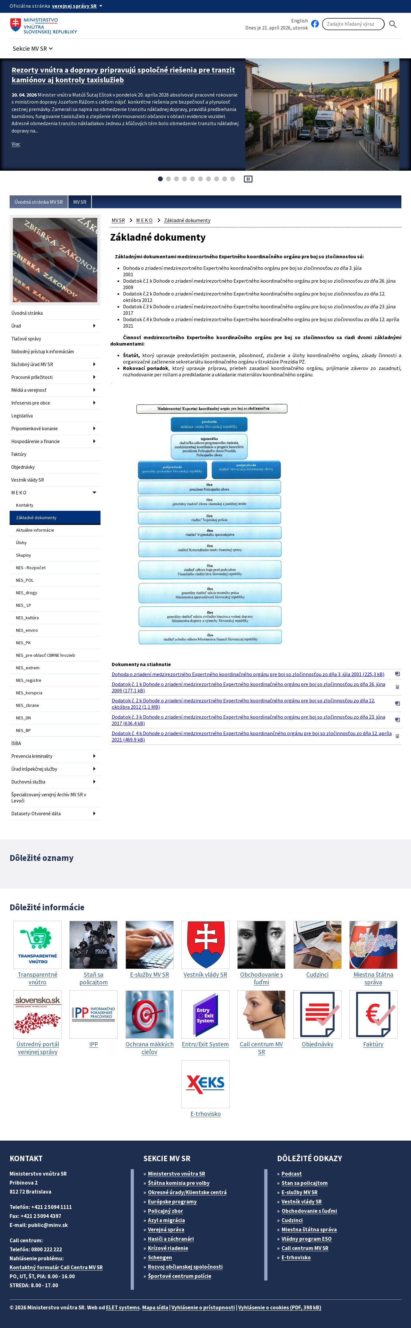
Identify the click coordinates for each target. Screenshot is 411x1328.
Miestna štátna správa (309, 1229)
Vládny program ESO (307, 1238)
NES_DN (23, 718)
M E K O (18, 493)
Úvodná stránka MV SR (38, 202)
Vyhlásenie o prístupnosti (203, 1307)
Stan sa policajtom (305, 1183)
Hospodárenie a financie (35, 441)
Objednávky (23, 467)
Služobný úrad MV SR (32, 364)
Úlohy (21, 542)
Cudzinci (292, 1220)
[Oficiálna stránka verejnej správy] (78, 6)
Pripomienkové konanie (34, 428)
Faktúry (18, 454)
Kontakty (24, 505)
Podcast (292, 1173)
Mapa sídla (155, 1307)
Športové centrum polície (179, 1276)
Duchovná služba (28, 782)
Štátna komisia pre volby (179, 1183)
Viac (16, 144)
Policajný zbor (165, 1210)
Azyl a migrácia (166, 1220)
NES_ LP (23, 605)
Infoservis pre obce (30, 403)
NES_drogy (26, 592)
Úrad (16, 326)
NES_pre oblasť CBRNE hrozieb (45, 655)
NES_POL (24, 580)
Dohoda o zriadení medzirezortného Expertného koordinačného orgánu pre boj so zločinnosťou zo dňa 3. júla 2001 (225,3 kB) (248, 674)
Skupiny (23, 555)
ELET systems (123, 1307)
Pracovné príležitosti (32, 377)
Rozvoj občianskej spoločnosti (185, 1266)
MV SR (79, 202)
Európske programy (172, 1201)
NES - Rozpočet (31, 567)
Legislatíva (22, 416)
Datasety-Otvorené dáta (36, 813)
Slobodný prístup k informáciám (42, 351)
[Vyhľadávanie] (353, 24)
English (299, 20)
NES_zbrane (27, 705)
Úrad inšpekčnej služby (34, 769)
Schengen (160, 1257)
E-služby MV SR (300, 1192)
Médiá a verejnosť (29, 390)
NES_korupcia (29, 693)
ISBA (16, 743)
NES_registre (28, 680)
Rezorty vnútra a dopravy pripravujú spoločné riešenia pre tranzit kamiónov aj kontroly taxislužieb (123, 75)
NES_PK (23, 643)
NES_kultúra (27, 618)
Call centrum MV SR (305, 1248)
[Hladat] (393, 24)
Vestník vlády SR (27, 480)
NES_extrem (27, 668)
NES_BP (23, 730)
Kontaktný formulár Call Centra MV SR (56, 1267)
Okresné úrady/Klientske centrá (187, 1192)
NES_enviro (27, 630)
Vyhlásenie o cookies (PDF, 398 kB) (279, 1307)
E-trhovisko (296, 1257)
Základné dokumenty (36, 517)
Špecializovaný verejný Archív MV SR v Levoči (48, 798)
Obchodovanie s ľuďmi (309, 1210)
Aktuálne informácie (35, 530)
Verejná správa (166, 1229)
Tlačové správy (26, 339)
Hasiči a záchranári (171, 1238)
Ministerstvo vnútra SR (176, 1173)
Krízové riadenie (168, 1248)
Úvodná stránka (27, 313)
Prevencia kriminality (31, 756)
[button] (34, 46)
